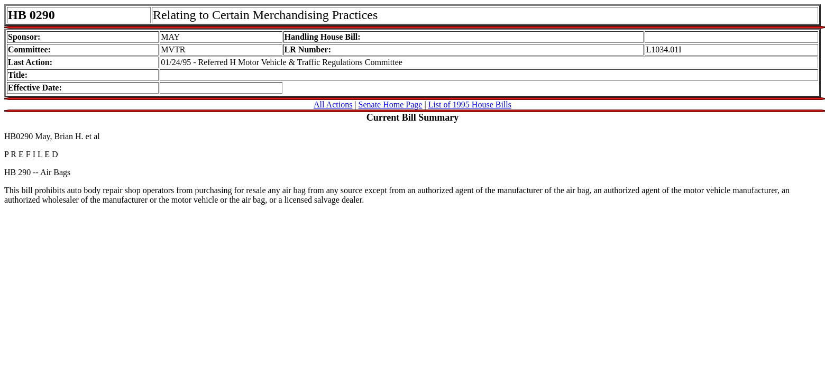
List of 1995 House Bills (469, 104)
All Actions (333, 104)
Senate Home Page (391, 104)
